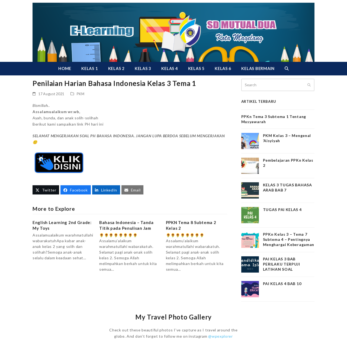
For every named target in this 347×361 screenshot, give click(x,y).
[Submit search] (309, 85)
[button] (286, 68)
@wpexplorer (220, 336)
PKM (81, 94)
